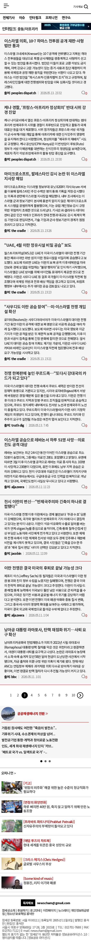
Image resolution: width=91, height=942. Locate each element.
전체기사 (9, 17)
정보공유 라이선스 (38, 937)
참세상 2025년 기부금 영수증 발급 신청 (66, 26)
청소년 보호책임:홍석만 (20, 913)
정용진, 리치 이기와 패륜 (56, 880)
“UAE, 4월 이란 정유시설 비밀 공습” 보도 (37, 245)
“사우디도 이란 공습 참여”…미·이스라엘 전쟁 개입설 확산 (45, 309)
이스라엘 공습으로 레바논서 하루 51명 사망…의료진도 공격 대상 (44, 442)
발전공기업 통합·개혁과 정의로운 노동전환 (30, 739)
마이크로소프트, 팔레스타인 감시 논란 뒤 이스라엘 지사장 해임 (44, 176)
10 (73, 694)
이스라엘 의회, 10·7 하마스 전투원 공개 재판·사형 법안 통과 (44, 43)
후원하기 (22, 910)
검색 (86, 7)
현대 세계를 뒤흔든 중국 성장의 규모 (56, 843)
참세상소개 (8, 910)
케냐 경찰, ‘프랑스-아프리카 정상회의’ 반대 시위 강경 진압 (45, 109)
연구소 (66, 17)
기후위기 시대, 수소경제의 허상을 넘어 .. (28, 733)
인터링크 (35, 17)
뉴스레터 (63, 910)
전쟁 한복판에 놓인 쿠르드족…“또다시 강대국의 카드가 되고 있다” (45, 375)
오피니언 (51, 17)
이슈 (22, 17)
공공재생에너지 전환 (31, 713)
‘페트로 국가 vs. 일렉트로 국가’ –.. (24, 751)
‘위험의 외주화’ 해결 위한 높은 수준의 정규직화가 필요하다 (56, 787)
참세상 (45, 6)
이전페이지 (49, 910)
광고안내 (35, 910)
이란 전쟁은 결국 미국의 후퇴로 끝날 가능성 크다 (43, 568)
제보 (78, 6)
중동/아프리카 (28, 28)
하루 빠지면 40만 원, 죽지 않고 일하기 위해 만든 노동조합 (56, 806)
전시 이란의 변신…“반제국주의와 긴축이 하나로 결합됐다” (45, 504)
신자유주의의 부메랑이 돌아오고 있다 (56, 824)
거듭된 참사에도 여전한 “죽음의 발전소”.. (29, 727)
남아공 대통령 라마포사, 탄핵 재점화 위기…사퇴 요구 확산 (45, 632)
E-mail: (25, 930)
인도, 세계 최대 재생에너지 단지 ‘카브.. (27, 745)
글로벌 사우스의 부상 (56, 862)
